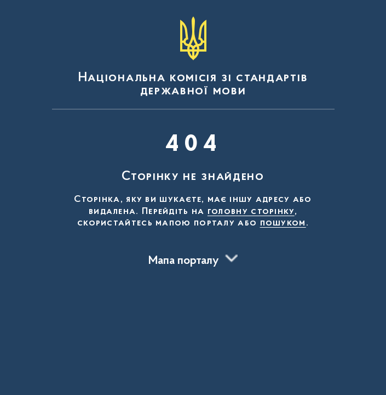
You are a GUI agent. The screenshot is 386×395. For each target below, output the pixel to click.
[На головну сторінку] (193, 57)
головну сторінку (251, 212)
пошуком (283, 223)
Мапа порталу (183, 261)
